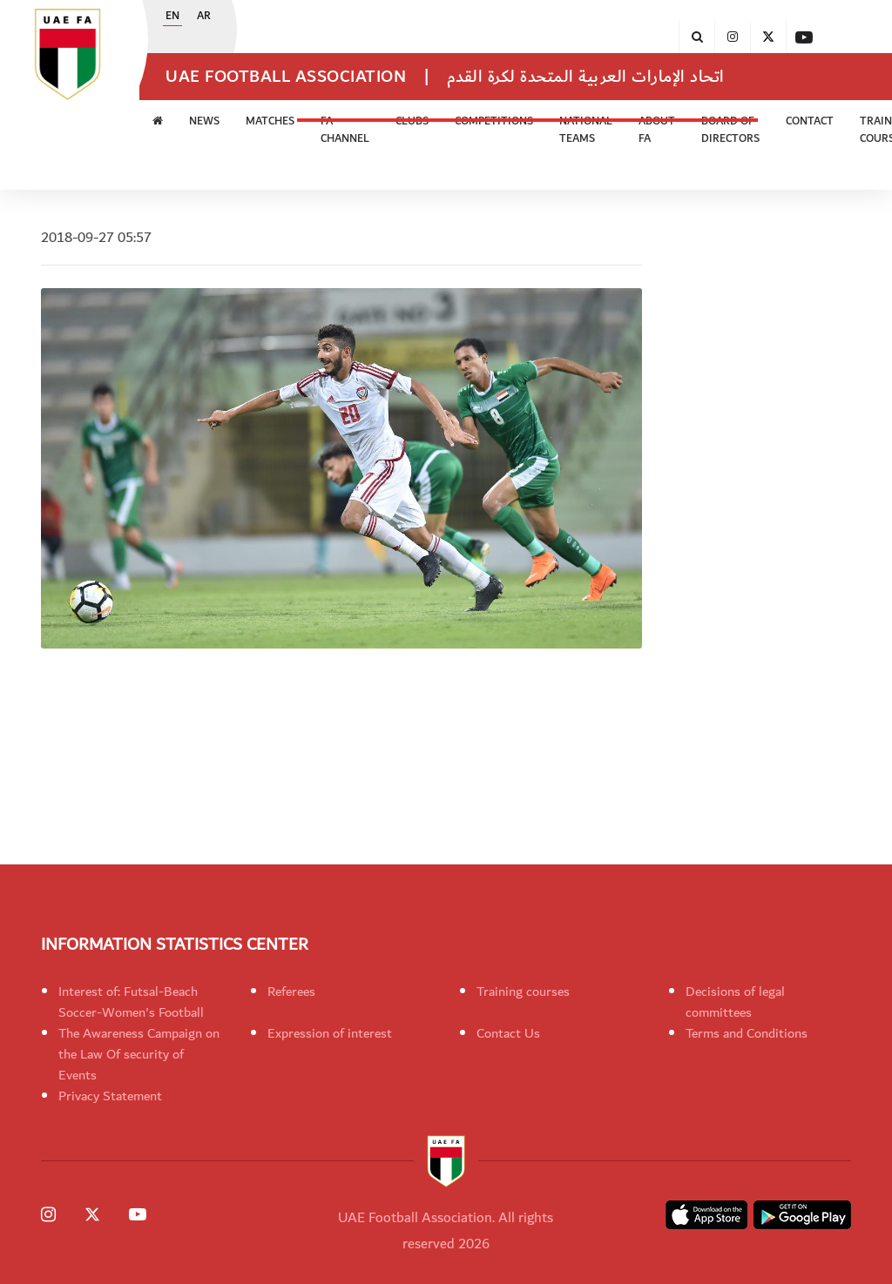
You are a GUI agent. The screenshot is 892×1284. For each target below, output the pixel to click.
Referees (291, 991)
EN (172, 16)
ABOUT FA (657, 130)
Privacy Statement (110, 1096)
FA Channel (345, 130)
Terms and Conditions (747, 1033)
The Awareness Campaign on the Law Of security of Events (139, 1054)
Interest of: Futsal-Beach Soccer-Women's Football (131, 1002)
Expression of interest (329, 1033)
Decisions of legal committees (735, 1002)
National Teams (585, 130)
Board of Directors (730, 130)
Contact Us (508, 1033)
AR (204, 16)
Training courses (523, 991)
